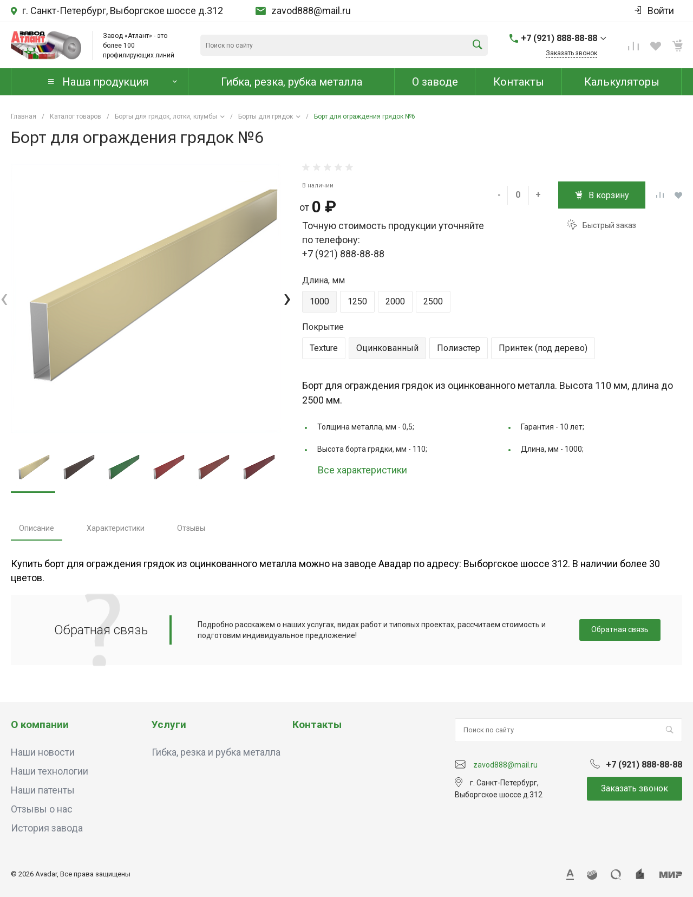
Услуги (169, 724)
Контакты (317, 724)
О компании (40, 724)
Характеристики (116, 528)
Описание (36, 528)
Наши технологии (49, 771)
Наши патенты (43, 790)
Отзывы (191, 528)
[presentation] (4, 298)
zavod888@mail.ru (311, 11)
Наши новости (43, 752)
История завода (47, 828)
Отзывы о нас (42, 809)
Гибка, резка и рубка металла (216, 752)
